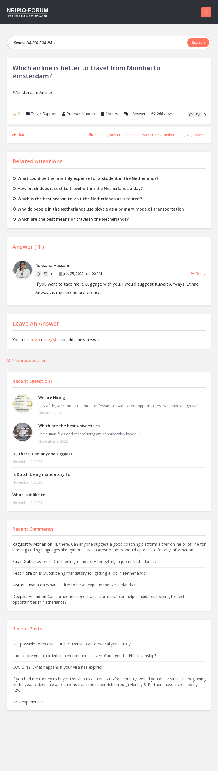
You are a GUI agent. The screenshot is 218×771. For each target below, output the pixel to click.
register (53, 339)
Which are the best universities (69, 425)
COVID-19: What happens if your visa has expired (57, 667)
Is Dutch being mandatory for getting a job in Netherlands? (102, 561)
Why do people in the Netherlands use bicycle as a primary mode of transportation (98, 209)
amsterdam (118, 134)
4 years (111, 113)
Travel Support (43, 113)
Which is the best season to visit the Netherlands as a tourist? (77, 198)
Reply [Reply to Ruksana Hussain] (198, 273)
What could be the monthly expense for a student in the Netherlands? (85, 178)
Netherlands (173, 134)
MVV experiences (28, 702)
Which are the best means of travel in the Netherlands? (70, 219)
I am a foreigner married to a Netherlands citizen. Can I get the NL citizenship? (84, 655)
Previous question (27, 360)
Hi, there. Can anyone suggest (42, 454)
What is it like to (28, 494)
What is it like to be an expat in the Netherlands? (90, 584)
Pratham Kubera (78, 113)
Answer (135, 113)
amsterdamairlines (145, 134)
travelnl (199, 134)
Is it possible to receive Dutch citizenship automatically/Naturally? (72, 644)
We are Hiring (51, 397)
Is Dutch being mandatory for (42, 474)
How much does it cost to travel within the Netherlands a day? (77, 188)
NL (188, 134)
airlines (100, 134)
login (35, 339)
